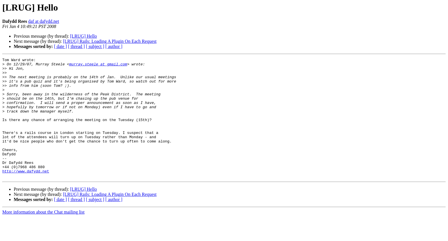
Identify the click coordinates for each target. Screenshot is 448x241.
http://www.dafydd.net (25, 194)
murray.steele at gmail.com (98, 65)
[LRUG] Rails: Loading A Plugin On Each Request (110, 41)
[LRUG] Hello (83, 36)
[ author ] (114, 46)
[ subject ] (95, 46)
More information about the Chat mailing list (43, 236)
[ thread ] (76, 46)
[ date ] (60, 46)
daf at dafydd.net (43, 21)
